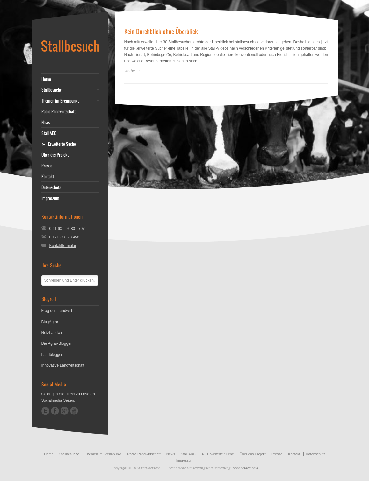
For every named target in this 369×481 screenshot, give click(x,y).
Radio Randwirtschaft (58, 111)
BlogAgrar (49, 322)
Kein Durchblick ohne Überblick (161, 31)
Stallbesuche (51, 90)
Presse (46, 165)
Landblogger (52, 354)
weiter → (132, 70)
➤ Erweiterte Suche (58, 144)
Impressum (50, 198)
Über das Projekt (55, 154)
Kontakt (47, 176)
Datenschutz (51, 187)
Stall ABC (48, 133)
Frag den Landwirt (56, 310)
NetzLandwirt (52, 332)
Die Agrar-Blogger (56, 343)
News (45, 122)
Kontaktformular (62, 246)
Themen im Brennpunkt (60, 100)
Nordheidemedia (245, 468)
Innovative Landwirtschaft (62, 365)
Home (46, 79)
